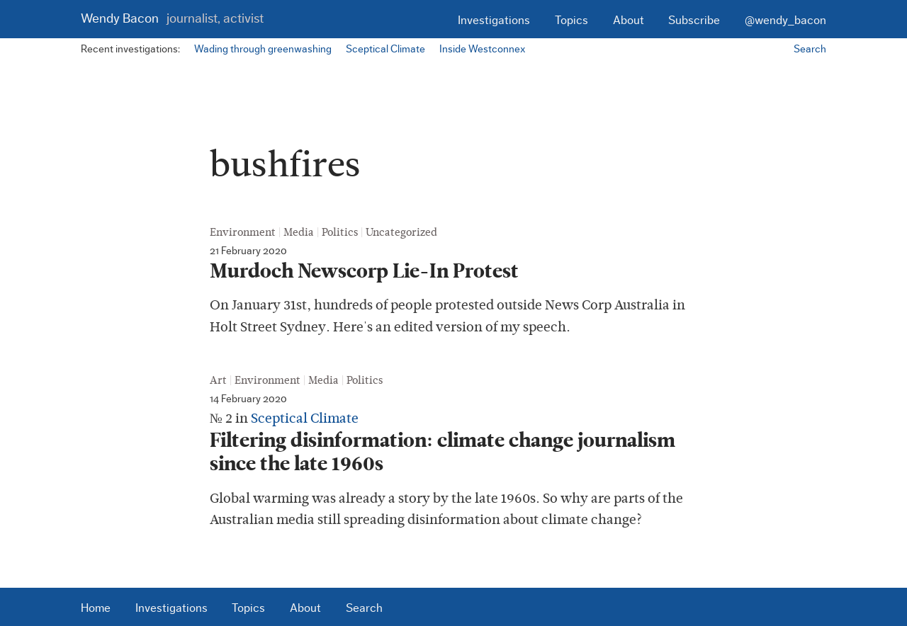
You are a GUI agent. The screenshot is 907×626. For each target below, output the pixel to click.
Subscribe (694, 20)
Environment (243, 232)
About (628, 20)
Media (298, 232)
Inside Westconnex (482, 49)
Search (810, 49)
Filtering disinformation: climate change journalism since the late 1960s (442, 452)
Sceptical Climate (385, 49)
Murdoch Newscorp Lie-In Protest (364, 271)
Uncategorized (401, 232)
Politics (340, 232)
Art (218, 380)
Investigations (494, 20)
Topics (571, 20)
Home (96, 608)
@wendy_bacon (785, 20)
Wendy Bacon (172, 18)
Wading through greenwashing (263, 49)
